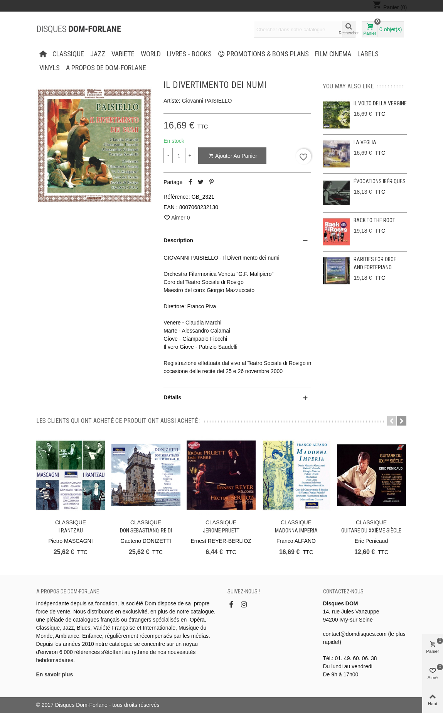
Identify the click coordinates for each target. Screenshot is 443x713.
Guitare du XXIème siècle (371, 530)
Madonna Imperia (296, 530)
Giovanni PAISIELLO (207, 101)
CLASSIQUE (68, 54)
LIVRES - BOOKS (189, 54)
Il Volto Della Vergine (380, 103)
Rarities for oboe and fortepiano (375, 263)
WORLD (151, 54)
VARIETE (123, 54)
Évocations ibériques (380, 181)
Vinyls (49, 68)
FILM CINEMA (333, 54)
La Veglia (365, 142)
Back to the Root (374, 220)
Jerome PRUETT (221, 530)
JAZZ (97, 54)
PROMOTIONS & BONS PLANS (263, 54)
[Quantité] (178, 155)
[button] (391, 421)
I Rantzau (71, 530)
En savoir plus (54, 674)
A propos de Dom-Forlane (106, 68)
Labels (368, 54)
